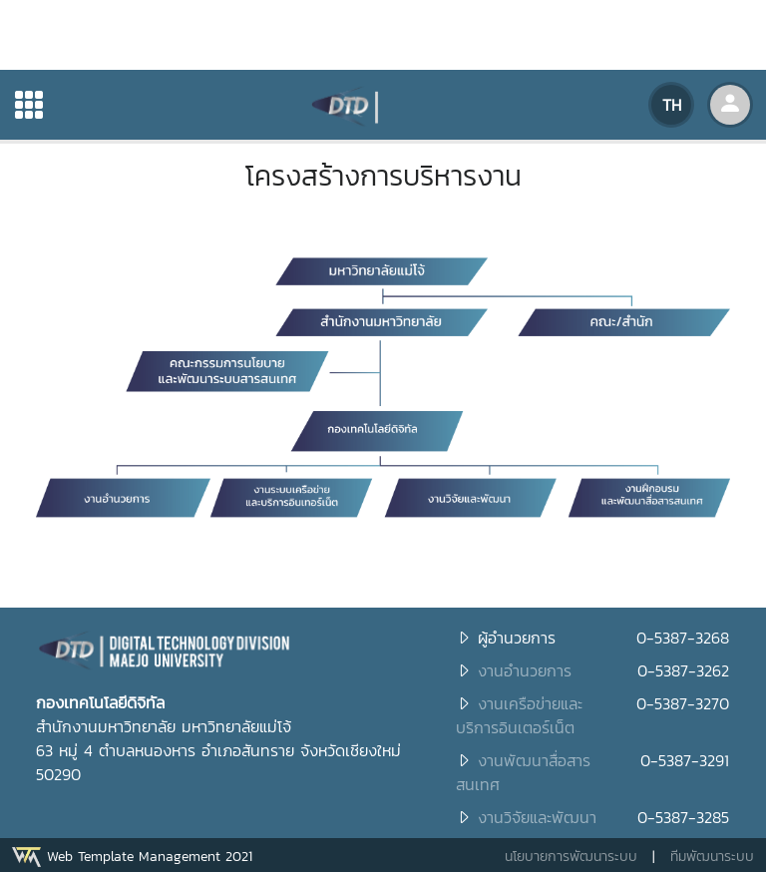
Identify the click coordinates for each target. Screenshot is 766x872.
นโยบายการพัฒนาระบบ (571, 856)
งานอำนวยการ (525, 670)
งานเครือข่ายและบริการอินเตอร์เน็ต (519, 715)
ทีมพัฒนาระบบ (712, 856)
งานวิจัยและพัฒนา (537, 817)
